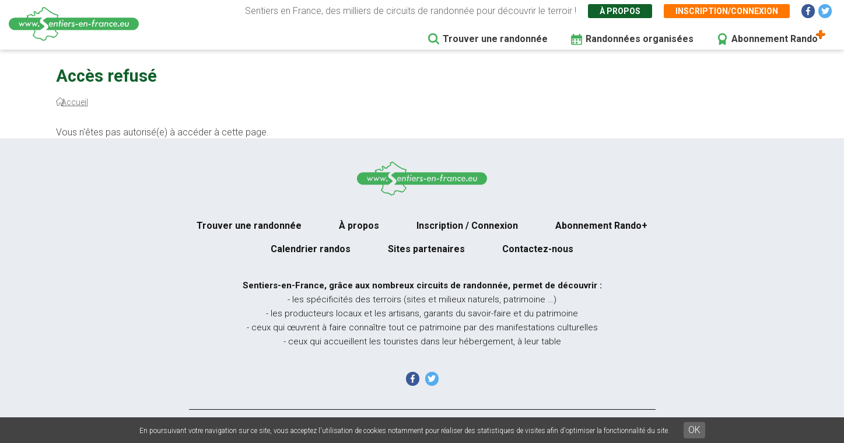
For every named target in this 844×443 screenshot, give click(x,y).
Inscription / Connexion (467, 225)
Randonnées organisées (640, 38)
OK (694, 429)
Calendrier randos (311, 248)
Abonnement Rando (774, 38)
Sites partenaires (426, 248)
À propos (620, 11)
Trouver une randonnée (495, 38)
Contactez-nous (537, 248)
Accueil (74, 102)
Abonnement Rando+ (601, 225)
